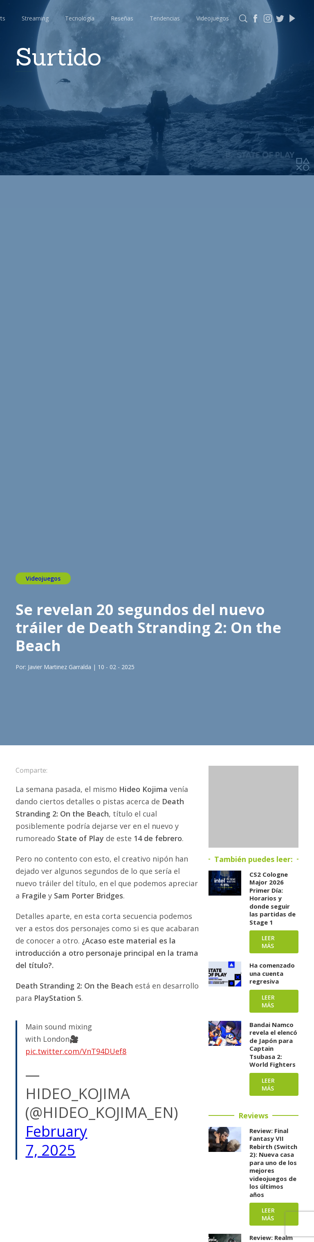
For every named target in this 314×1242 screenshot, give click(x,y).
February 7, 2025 (56, 1140)
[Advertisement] (253, 807)
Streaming (35, 18)
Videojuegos (212, 18)
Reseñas (122, 18)
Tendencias (165, 18)
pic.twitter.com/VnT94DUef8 (75, 1051)
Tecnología (79, 18)
